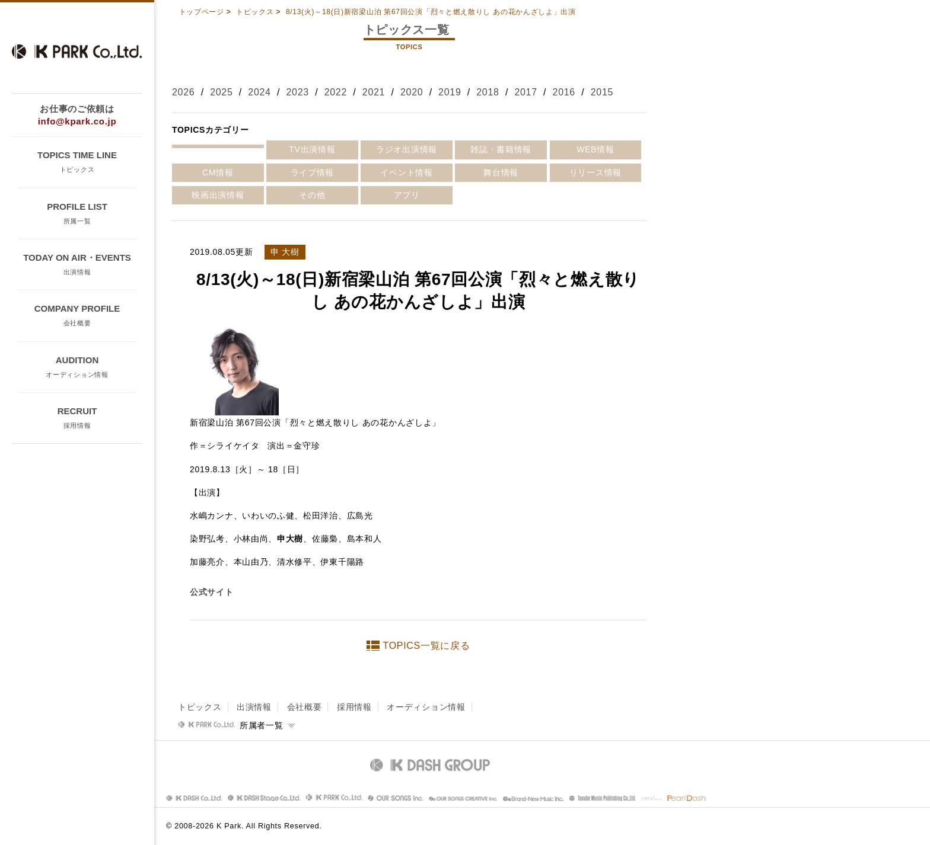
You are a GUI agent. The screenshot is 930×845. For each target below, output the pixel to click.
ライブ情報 (313, 172)
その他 (312, 195)
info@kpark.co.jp (77, 121)
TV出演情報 (312, 149)
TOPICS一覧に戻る (426, 646)
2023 (297, 92)
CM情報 (218, 172)
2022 (335, 92)
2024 (259, 92)
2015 (602, 92)
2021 (373, 92)
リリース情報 (595, 172)
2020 (411, 92)
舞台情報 (500, 172)
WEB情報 (595, 149)
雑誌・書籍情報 (500, 149)
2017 (525, 92)
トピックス (255, 12)
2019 (449, 92)
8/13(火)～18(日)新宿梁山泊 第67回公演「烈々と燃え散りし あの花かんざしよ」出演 (431, 12)
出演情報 (254, 707)
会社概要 (304, 707)
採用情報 (354, 707)
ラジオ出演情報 (406, 149)
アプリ (407, 195)
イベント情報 (406, 172)
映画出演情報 (218, 195)
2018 (487, 92)
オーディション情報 (426, 707)
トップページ (201, 12)
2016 (564, 92)
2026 (183, 92)
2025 (221, 92)
